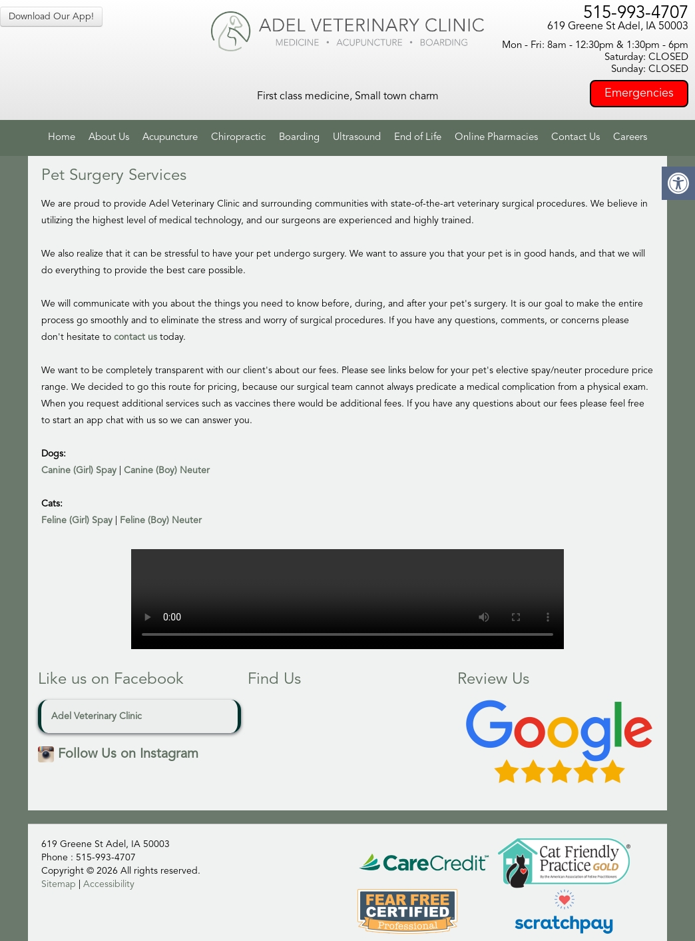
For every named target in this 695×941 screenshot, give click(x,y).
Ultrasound (357, 138)
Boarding (299, 138)
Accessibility (108, 884)
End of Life (417, 138)
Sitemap (58, 884)
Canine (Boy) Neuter (167, 470)
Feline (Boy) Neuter (161, 520)
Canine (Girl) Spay (78, 470)
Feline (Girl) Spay (77, 520)
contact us (135, 337)
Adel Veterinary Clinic (96, 716)
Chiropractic (238, 138)
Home (61, 138)
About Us (109, 138)
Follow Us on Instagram (118, 754)
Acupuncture (170, 138)
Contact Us (575, 138)
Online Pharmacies (496, 138)
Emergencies (639, 93)
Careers (630, 138)
